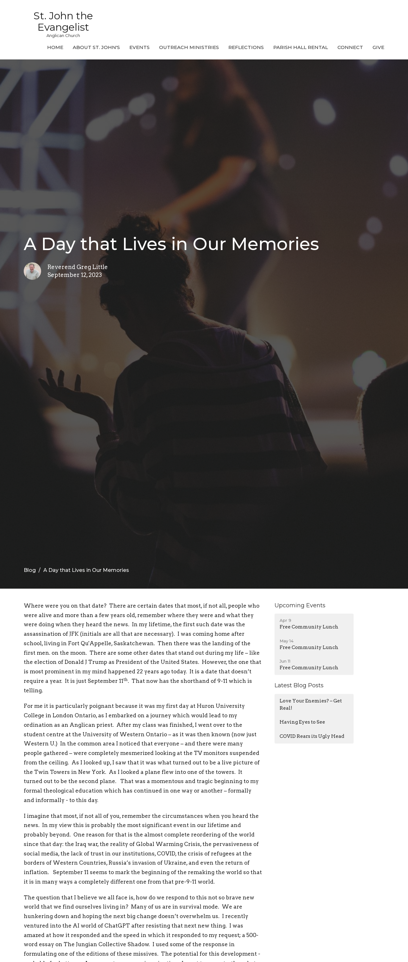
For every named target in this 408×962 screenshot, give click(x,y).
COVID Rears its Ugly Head (312, 736)
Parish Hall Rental (300, 47)
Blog (30, 570)
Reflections (246, 47)
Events (139, 47)
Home (55, 47)
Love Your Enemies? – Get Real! (311, 704)
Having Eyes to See (302, 722)
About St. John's (96, 47)
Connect (350, 47)
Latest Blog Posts (299, 685)
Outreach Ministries (189, 47)
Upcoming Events (300, 605)
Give (378, 47)
